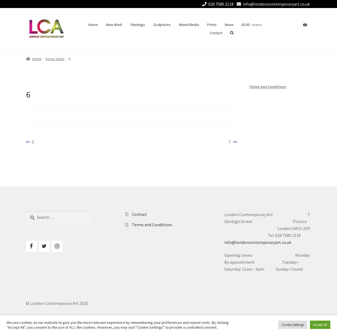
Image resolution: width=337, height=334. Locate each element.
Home (93, 24)
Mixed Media (189, 24)
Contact (216, 32)
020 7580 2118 (217, 4)
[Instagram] (57, 246)
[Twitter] (44, 246)
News (229, 24)
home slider (55, 58)
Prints (212, 24)
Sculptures (162, 24)
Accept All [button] (320, 325)
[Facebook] (31, 246)
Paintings (138, 24)
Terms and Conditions (267, 86)
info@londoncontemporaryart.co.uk (272, 4)
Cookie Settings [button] (293, 325)
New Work (114, 24)
